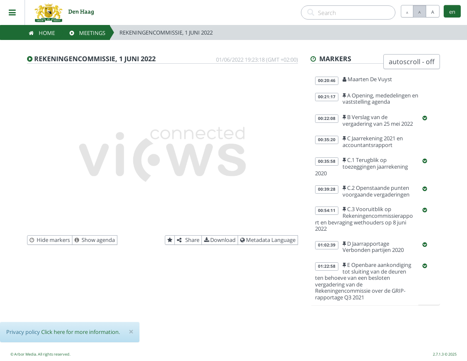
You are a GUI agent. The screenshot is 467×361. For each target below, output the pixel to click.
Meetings (87, 33)
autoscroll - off (412, 61)
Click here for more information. (80, 332)
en (452, 11)
